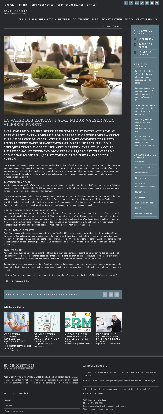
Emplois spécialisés (14, 387)
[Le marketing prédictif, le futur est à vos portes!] (47, 313)
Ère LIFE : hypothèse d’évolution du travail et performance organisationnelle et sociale (144, 77)
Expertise (9, 392)
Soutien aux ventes (143, 214)
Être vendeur (141, 178)
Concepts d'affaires (144, 167)
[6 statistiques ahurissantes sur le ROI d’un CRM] (78, 313)
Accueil (8, 376)
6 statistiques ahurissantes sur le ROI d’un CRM (77, 337)
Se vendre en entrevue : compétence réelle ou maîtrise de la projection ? (117, 365)
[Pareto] (63, 75)
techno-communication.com (101, 385)
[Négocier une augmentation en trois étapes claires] (109, 313)
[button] (145, 39)
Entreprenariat (141, 173)
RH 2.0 (138, 208)
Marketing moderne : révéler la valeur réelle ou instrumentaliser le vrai (18, 341)
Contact (8, 381)
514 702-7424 (97, 379)
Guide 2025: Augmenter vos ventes (145, 185)
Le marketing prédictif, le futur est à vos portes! (46, 337)
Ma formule (140, 192)
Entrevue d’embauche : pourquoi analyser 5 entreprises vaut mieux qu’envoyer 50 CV (145, 94)
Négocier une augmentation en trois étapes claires (108, 337)
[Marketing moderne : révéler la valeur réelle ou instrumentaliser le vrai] (16, 313)
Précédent (106, 26)
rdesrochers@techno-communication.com (107, 382)
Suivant (116, 26)
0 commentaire (22, 351)
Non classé (140, 197)
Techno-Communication (57, 412)
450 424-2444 (100, 376)
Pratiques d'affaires (22, 281)
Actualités (139, 162)
